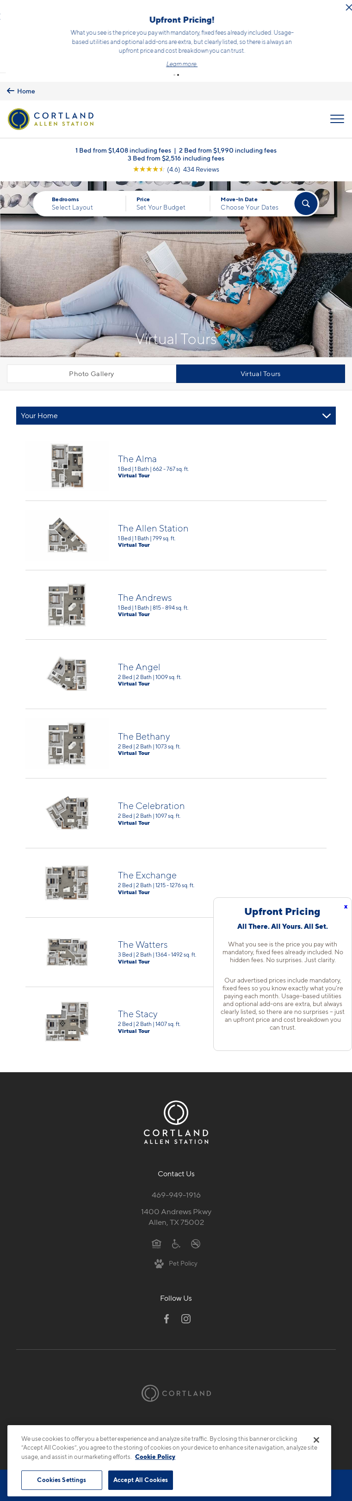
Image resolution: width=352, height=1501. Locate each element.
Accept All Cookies (140, 1479)
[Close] (316, 1440)
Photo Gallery (91, 368)
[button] (174, 69)
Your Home (39, 409)
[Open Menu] (337, 113)
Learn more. (305, 60)
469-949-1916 (176, 1188)
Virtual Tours (261, 368)
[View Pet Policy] (176, 1257)
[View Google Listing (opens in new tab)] (176, 163)
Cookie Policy (155, 1456)
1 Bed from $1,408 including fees (123, 144)
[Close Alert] (121, 13)
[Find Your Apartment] (306, 197)
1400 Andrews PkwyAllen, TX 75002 (176, 1211)
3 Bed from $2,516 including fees (176, 152)
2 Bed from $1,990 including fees (228, 144)
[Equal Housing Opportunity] (156, 1237)
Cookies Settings (61, 1479)
